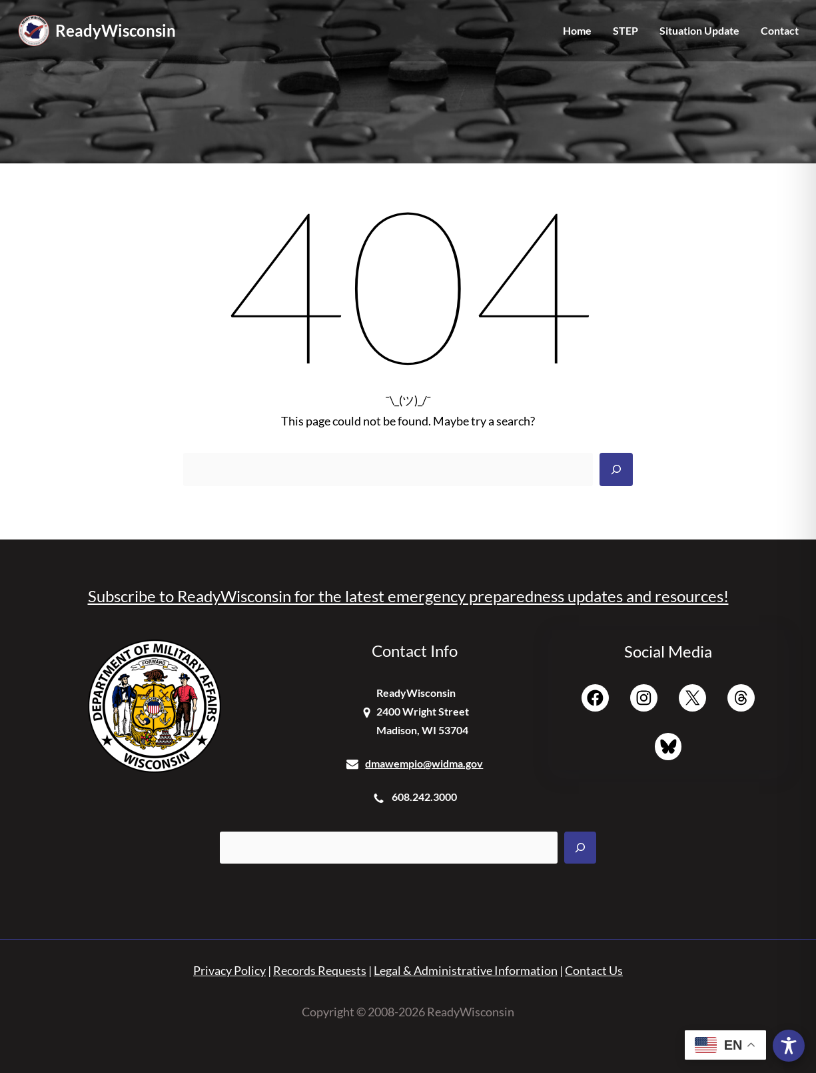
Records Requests (319, 971)
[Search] (616, 469)
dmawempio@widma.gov (424, 763)
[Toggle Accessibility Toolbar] (788, 1045)
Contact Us (594, 971)
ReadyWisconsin (115, 30)
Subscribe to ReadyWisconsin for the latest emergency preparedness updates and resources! (408, 596)
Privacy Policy (229, 971)
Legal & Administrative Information (466, 971)
